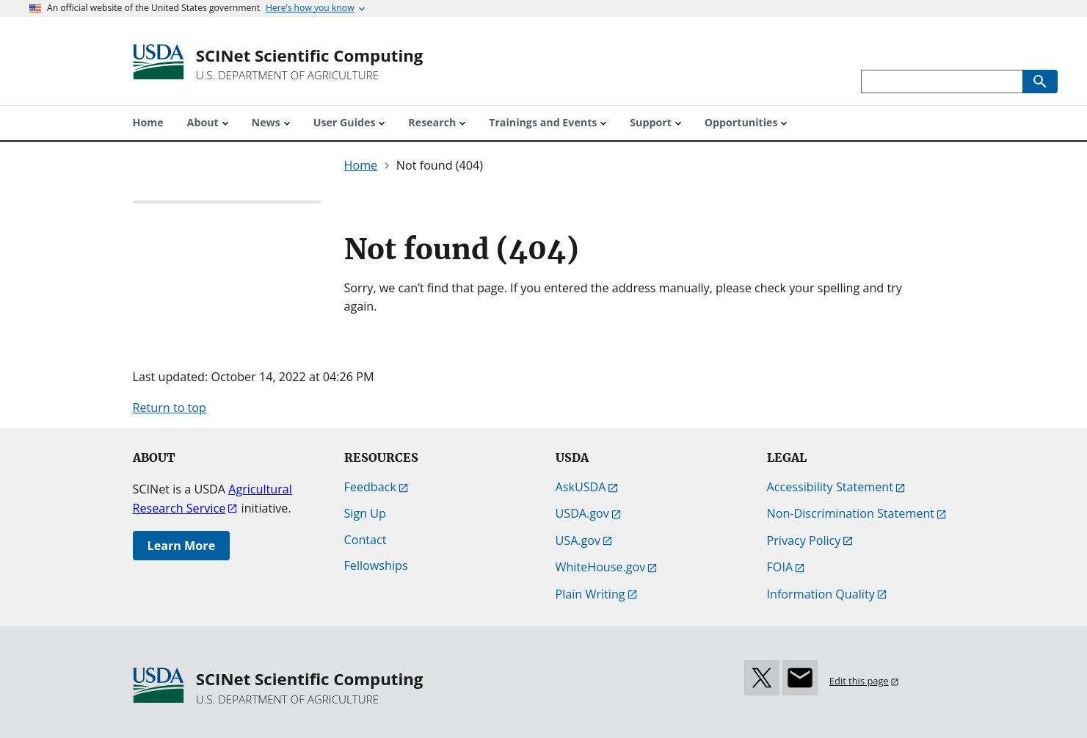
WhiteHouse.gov (601, 567)
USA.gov (578, 540)
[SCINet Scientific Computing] (309, 64)
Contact (365, 540)
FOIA (780, 567)
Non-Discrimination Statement (851, 513)
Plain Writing (590, 594)
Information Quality (821, 594)
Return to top (169, 407)
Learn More (182, 546)
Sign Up (365, 513)
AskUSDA (581, 487)
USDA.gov (582, 513)
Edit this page (859, 680)
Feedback (370, 487)
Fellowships (376, 565)
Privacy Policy (804, 540)
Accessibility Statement (830, 487)
